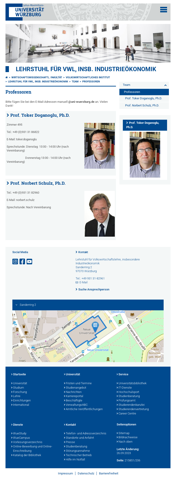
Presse (69, 442)
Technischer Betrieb (78, 455)
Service (122, 375)
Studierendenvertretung (133, 409)
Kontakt (83, 252)
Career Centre (126, 414)
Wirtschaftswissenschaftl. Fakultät (36, 77)
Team (75, 81)
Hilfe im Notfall (74, 460)
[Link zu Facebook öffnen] (22, 262)
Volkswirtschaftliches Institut (88, 77)
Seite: (120, 460)
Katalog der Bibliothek (26, 455)
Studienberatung (128, 396)
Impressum (65, 473)
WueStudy (18, 434)
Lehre (15, 396)
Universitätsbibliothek (131, 384)
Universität (19, 384)
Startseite (18, 375)
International (20, 405)
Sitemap (123, 433)
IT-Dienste (124, 388)
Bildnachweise (127, 438)
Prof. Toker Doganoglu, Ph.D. (40, 115)
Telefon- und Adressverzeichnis (85, 434)
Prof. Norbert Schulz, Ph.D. (38, 183)
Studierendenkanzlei (131, 405)
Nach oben (124, 442)
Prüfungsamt (126, 401)
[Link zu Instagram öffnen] (15, 262)
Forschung (19, 392)
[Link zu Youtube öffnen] (30, 262)
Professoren (91, 81)
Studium (17, 388)
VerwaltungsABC (76, 405)
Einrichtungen (21, 401)
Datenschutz (86, 473)
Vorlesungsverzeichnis (26, 442)
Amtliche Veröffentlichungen (83, 409)
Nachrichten (73, 392)
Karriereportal (73, 396)
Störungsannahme (77, 451)
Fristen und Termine (78, 384)
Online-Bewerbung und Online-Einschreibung (31, 449)
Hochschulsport (128, 392)
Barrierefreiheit (108, 473)
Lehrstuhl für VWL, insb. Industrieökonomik (86, 69)
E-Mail (84, 282)
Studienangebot (75, 388)
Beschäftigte (73, 401)
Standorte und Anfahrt (79, 438)
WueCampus (20, 438)
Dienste (17, 425)
